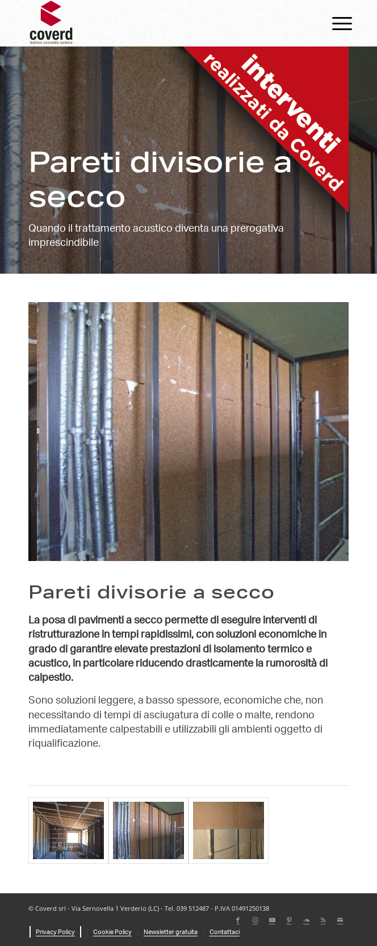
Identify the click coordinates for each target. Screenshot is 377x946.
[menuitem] (333, 24)
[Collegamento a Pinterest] (289, 920)
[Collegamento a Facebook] (237, 920)
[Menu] (333, 24)
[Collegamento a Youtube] (271, 920)
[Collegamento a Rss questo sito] (323, 920)
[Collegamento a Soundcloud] (306, 920)
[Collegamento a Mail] (340, 920)
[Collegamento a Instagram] (254, 920)
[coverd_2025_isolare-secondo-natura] (156, 23)
